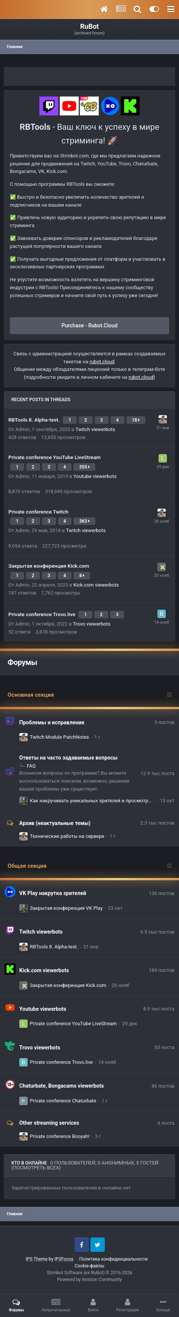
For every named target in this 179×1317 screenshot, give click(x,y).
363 (84, 521)
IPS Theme (37, 1259)
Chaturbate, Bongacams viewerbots (61, 1086)
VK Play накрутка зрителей (52, 893)
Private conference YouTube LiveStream (54, 457)
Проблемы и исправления (51, 722)
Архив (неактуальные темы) (54, 823)
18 (136, 420)
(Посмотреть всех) (36, 1168)
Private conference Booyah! (60, 1136)
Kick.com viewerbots (96, 585)
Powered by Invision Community (89, 1279)
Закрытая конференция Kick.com (48, 566)
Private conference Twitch (38, 512)
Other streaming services (49, 1123)
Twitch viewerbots (95, 429)
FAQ (31, 766)
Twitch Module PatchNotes (59, 737)
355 (84, 467)
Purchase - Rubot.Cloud (90, 325)
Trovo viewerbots (92, 624)
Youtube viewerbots (95, 476)
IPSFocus (63, 1259)
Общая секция (27, 865)
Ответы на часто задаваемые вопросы (68, 758)
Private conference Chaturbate (63, 1101)
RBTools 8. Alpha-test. (34, 420)
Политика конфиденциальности (113, 1259)
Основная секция (31, 694)
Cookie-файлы (89, 1266)
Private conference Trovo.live (42, 614)
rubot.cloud (102, 361)
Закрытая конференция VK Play (66, 908)
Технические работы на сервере (67, 836)
